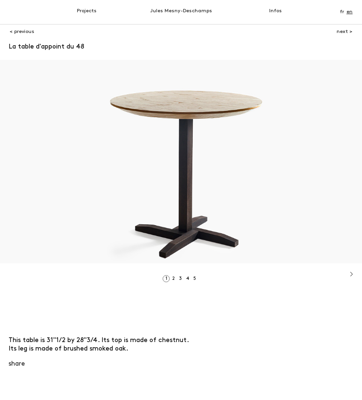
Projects (87, 11)
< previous (21, 31)
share (16, 363)
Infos (275, 11)
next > (345, 31)
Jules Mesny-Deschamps (181, 11)
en (349, 12)
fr (342, 12)
